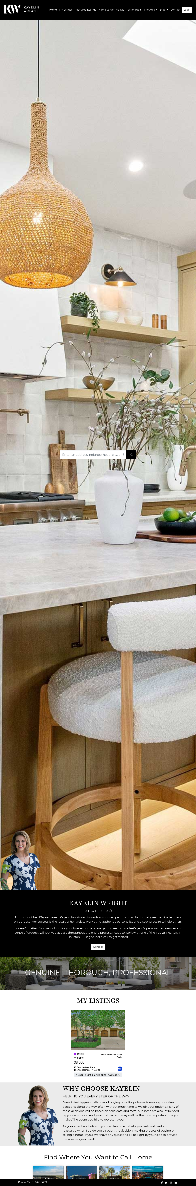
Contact (98, 946)
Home (53, 9)
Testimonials (133, 9)
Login (187, 9)
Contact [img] (175, 9)
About (120, 9)
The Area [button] (150, 9)
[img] (162, 1182)
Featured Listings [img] (85, 9)
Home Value (106, 9)
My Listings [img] (65, 9)
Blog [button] (163, 9)
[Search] (93, 454)
